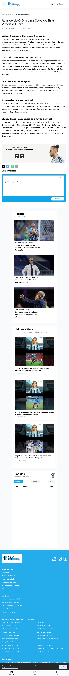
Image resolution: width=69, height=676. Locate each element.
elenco (27, 50)
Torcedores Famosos (43, 652)
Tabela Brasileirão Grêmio (11, 602)
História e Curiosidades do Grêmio (18, 619)
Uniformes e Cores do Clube (46, 645)
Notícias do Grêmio (9, 576)
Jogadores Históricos (9, 625)
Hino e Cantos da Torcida (10, 645)
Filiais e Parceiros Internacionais (47, 639)
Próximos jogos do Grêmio (11, 599)
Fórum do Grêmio (8, 579)
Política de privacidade (10, 582)
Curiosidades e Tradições (10, 635)
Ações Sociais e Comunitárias (12, 652)
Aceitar (63, 667)
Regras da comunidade (10, 586)
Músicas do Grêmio (8, 612)
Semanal (18, 481)
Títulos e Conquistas (43, 622)
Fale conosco (6, 589)
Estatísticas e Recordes (44, 635)
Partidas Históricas (8, 632)
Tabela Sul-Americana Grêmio (12, 605)
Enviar (57, 199)
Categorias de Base (8, 642)
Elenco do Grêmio (8, 609)
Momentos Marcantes (43, 642)
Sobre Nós (5, 572)
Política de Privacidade (10, 668)
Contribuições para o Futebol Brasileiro (49, 648)
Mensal (35, 481)
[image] (60, 177)
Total (52, 481)
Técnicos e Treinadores (44, 625)
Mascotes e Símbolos (43, 632)
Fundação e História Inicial (11, 622)
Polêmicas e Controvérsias (11, 648)
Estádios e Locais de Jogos (11, 629)
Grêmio (7, 39)
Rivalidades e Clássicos (44, 629)
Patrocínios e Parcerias (10, 639)
